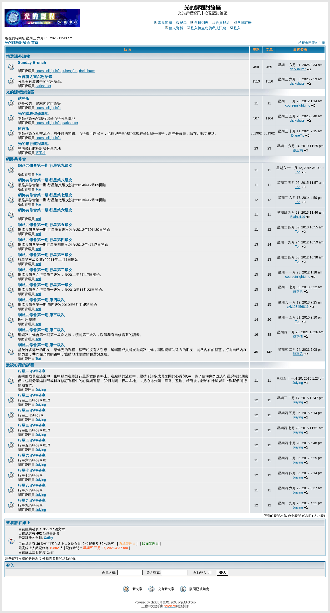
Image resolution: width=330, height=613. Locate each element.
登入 (235, 28)
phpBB (154, 602)
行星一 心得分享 (32, 371)
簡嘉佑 (298, 336)
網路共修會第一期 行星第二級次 (45, 270)
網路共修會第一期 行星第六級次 (45, 210)
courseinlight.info (48, 71)
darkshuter (87, 71)
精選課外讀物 (18, 56)
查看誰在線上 (18, 523)
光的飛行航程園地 (33, 144)
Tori (38, 174)
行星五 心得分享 (32, 440)
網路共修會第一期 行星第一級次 (45, 285)
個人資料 (174, 28)
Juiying (41, 389)
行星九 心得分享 (32, 501)
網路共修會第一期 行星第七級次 (45, 195)
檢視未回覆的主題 (311, 43)
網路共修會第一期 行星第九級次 (45, 166)
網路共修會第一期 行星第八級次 (45, 180)
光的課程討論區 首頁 (21, 43)
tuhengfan (69, 71)
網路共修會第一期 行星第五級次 (45, 225)
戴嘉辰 (298, 291)
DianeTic (297, 135)
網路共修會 (16, 159)
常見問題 (163, 23)
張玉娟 (41, 153)
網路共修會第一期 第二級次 (41, 330)
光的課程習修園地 (33, 114)
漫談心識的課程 (20, 365)
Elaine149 (297, 217)
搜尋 (181, 23)
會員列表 (199, 23)
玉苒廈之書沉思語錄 (35, 77)
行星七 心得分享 (32, 471)
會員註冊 (243, 23)
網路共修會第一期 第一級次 (41, 345)
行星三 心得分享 (32, 410)
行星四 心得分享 (32, 425)
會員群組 (221, 23)
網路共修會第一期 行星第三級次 (45, 255)
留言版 (23, 129)
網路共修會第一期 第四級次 (41, 300)
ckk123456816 (298, 307)
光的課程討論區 (20, 92)
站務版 (23, 99)
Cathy (48, 538)
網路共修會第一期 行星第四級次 (45, 240)
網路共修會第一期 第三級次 (41, 315)
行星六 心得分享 (32, 455)
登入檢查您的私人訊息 (206, 28)
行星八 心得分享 (32, 486)
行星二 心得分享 (32, 395)
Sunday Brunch (32, 63)
